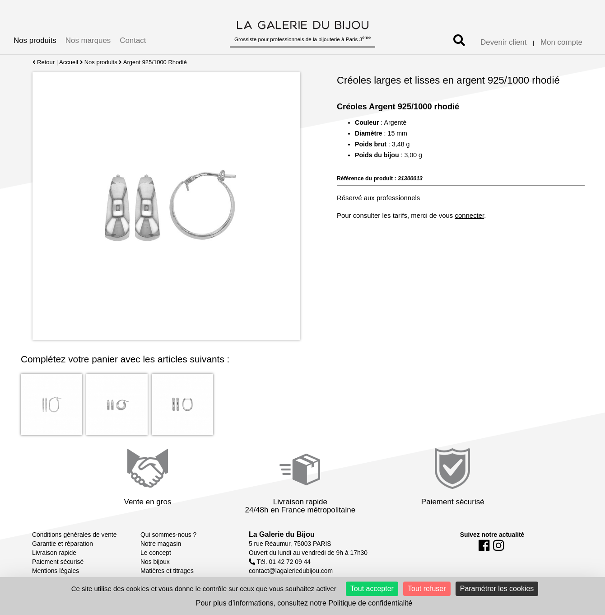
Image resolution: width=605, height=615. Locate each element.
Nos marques (88, 40)
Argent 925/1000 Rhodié (155, 62)
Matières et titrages (167, 570)
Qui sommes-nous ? (168, 534)
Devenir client (503, 42)
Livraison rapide (54, 552)
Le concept (155, 552)
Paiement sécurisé (58, 561)
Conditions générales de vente (74, 534)
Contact (133, 40)
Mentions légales (55, 570)
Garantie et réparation (62, 543)
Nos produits (35, 40)
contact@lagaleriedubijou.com (291, 570)
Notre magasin (160, 543)
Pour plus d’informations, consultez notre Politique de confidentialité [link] (304, 603)
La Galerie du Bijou (282, 534)
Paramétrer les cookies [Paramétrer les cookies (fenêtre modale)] (497, 588)
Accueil (68, 62)
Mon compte (561, 42)
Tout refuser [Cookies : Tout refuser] (427, 588)
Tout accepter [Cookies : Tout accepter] (372, 588)
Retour (44, 62)
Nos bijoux (155, 561)
